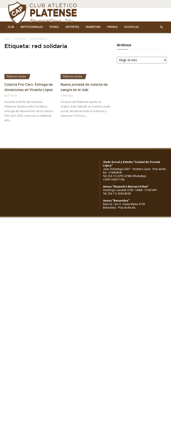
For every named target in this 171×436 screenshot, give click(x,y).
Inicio (7, 39)
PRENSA (112, 27)
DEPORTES (72, 27)
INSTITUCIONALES (32, 27)
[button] (161, 27)
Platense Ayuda (16, 76)
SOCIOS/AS (131, 27)
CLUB (11, 27)
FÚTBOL (54, 27)
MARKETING (93, 27)
